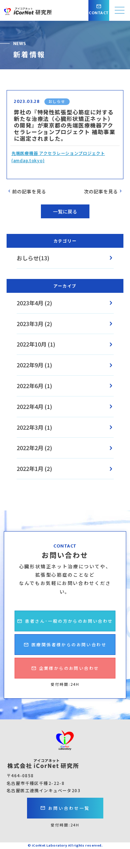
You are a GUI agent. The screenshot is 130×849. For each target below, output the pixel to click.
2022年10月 (31, 344)
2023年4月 (30, 303)
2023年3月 (30, 324)
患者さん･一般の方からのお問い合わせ (65, 625)
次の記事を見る (103, 191)
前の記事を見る (26, 191)
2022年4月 (30, 406)
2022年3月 (30, 427)
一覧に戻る (65, 211)
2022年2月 (30, 448)
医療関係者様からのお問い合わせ (65, 648)
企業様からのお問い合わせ (65, 672)
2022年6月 (30, 386)
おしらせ (57, 101)
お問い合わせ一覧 (65, 808)
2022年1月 (30, 468)
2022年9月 (30, 365)
